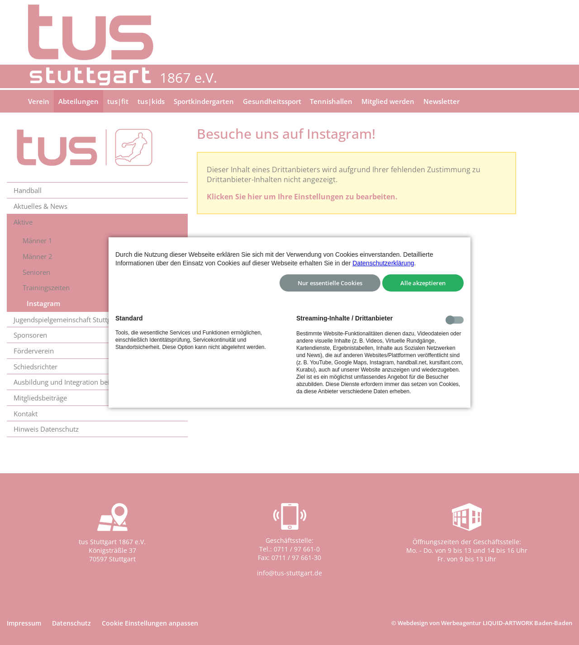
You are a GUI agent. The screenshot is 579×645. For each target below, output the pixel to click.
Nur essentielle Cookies (330, 283)
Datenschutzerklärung (383, 263)
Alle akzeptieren (423, 283)
